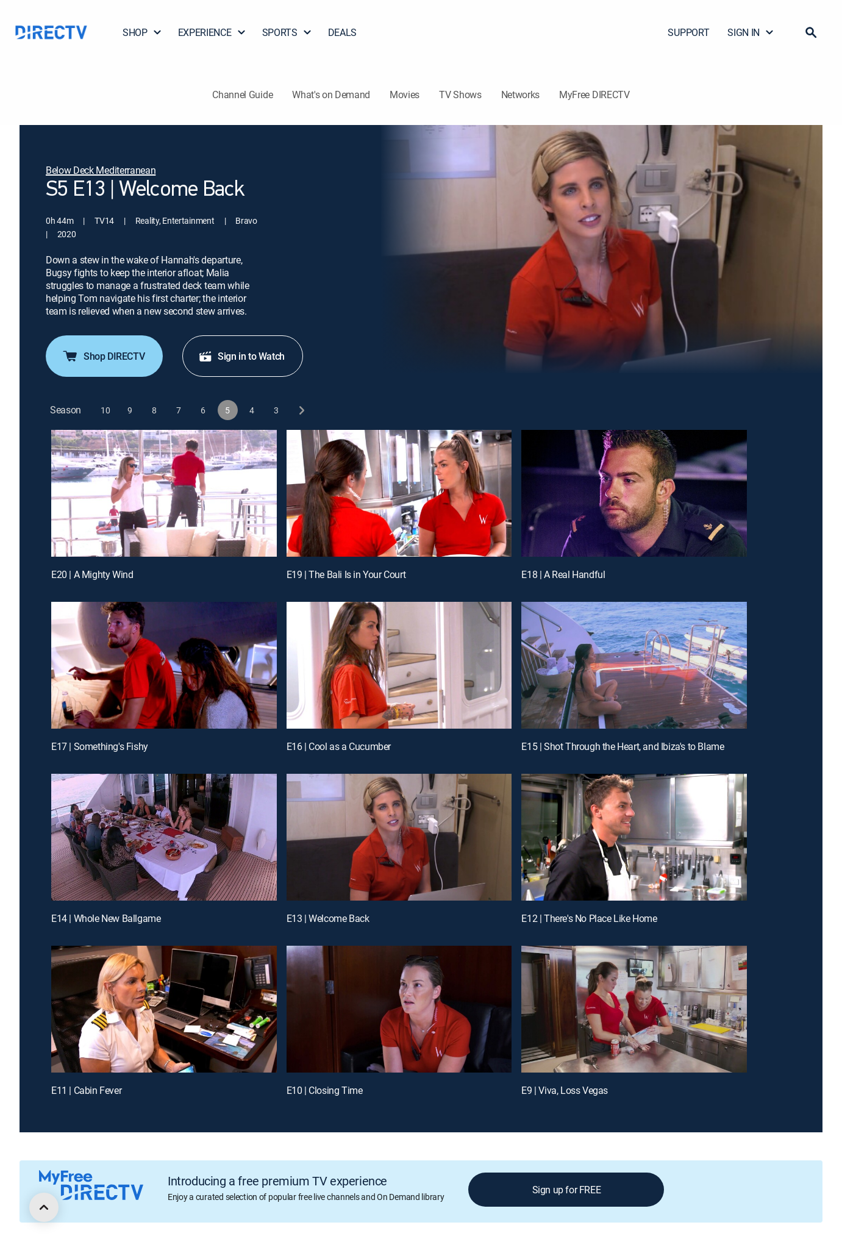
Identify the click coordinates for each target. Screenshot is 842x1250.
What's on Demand (331, 94)
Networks (520, 94)
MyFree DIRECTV (594, 94)
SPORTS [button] (287, 32)
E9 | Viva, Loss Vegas (564, 1090)
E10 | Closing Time (325, 1090)
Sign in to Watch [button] (241, 356)
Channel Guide (242, 94)
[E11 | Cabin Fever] (164, 1009)
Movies (404, 94)
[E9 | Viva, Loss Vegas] (634, 1009)
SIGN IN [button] (750, 32)
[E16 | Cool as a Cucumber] (399, 665)
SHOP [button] (142, 32)
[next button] (301, 410)
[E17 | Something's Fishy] (164, 665)
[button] (810, 32)
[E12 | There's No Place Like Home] (634, 837)
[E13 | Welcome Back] (399, 837)
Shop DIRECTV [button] (103, 356)
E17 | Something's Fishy (99, 746)
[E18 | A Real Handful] (634, 493)
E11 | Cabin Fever (86, 1090)
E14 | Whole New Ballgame (105, 918)
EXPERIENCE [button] (212, 32)
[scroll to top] (43, 1207)
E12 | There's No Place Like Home (589, 918)
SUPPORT (688, 32)
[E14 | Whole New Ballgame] (164, 837)
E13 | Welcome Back (328, 918)
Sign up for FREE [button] (566, 1189)
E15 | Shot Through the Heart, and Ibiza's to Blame (622, 746)
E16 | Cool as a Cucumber (339, 746)
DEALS (342, 32)
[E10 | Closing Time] (399, 1009)
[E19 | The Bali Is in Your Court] (399, 493)
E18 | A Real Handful (563, 574)
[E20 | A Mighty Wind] (164, 493)
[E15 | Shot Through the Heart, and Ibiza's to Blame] (634, 665)
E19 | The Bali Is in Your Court (346, 574)
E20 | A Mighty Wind (92, 574)
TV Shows (460, 94)
